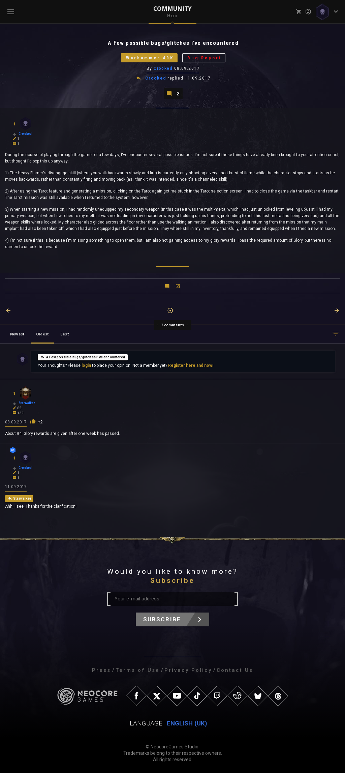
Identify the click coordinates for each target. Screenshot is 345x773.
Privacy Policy (188, 670)
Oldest (42, 334)
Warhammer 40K (150, 57)
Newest (17, 334)
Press (101, 670)
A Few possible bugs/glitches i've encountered (82, 357)
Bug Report (204, 57)
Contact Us (235, 670)
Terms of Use (138, 670)
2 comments (172, 325)
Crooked (163, 68)
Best (64, 334)
